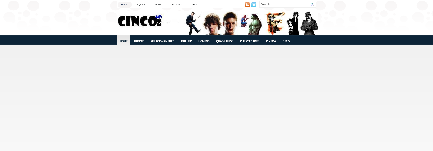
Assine (159, 4)
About (196, 4)
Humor (139, 41)
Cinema (271, 41)
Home (124, 41)
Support (177, 4)
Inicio (124, 4)
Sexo (286, 41)
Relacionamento (162, 41)
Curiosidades (249, 41)
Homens (204, 41)
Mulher (186, 41)
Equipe (141, 4)
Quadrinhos (224, 41)
